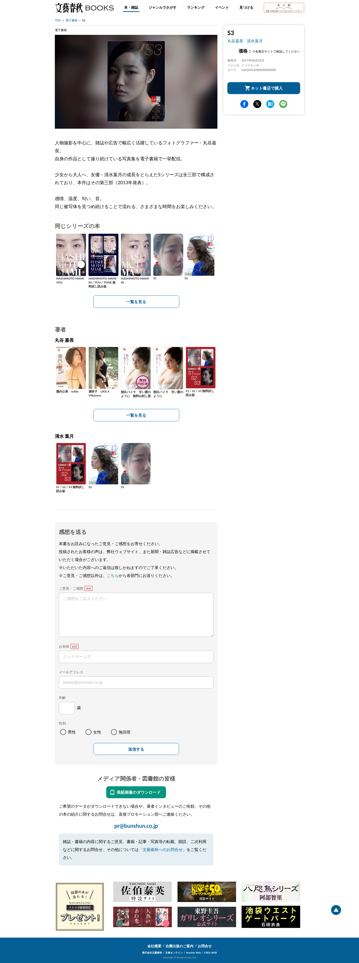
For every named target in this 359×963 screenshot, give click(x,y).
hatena (270, 104)
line (283, 104)
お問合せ (205, 946)
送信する (136, 749)
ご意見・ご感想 (71, 588)
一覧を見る (136, 301)
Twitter (257, 104)
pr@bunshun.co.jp (136, 825)
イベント (222, 7)
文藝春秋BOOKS (84, 7)
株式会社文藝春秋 (152, 952)
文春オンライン (174, 952)
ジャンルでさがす (163, 7)
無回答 (125, 732)
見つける (246, 7)
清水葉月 (255, 40)
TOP (58, 20)
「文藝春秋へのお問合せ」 (162, 849)
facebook (244, 104)
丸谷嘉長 (235, 40)
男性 (72, 732)
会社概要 (154, 946)
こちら (113, 575)
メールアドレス (71, 672)
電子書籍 (72, 20)
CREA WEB (210, 952)
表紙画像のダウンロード (139, 792)
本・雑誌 (131, 7)
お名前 (64, 646)
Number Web (193, 952)
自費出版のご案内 (179, 946)
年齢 (62, 697)
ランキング (195, 7)
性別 (62, 723)
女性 (97, 732)
